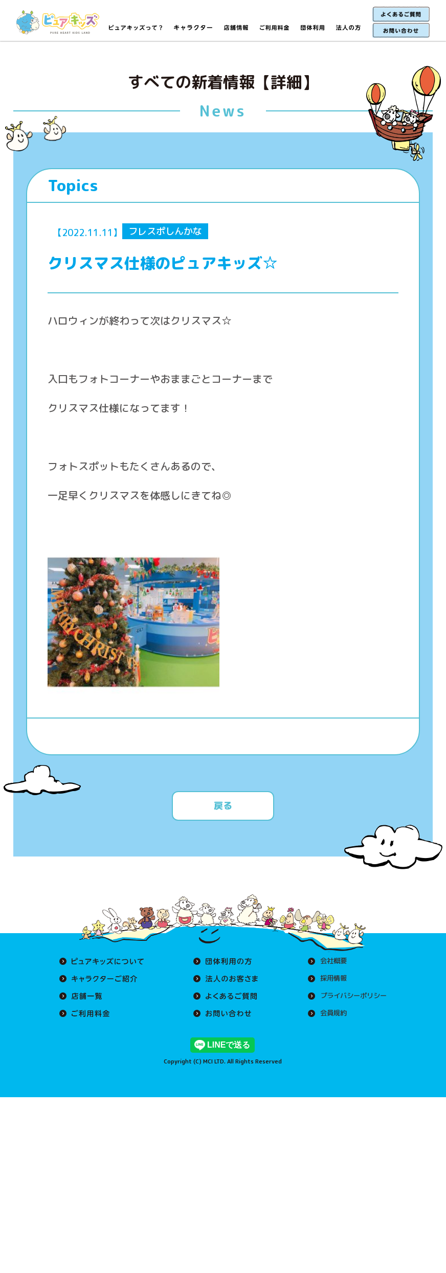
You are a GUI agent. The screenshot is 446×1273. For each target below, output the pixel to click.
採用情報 (329, 978)
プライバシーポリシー (351, 996)
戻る (223, 806)
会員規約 (329, 1013)
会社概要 (329, 961)
